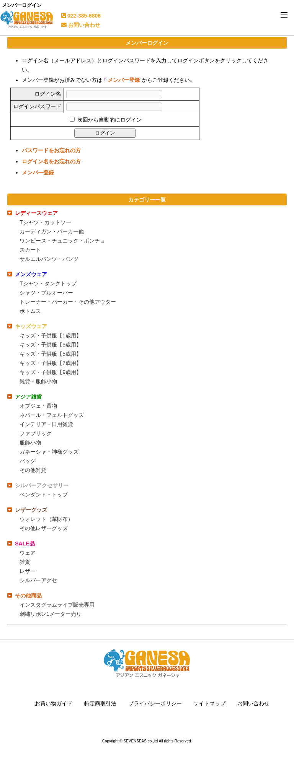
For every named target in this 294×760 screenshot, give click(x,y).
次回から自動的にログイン (109, 120)
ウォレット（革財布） (46, 519)
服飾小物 (30, 442)
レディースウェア (36, 213)
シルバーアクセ (38, 580)
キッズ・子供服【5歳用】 (51, 354)
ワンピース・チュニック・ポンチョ (62, 241)
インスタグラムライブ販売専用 (57, 605)
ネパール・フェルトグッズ (52, 415)
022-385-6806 (81, 16)
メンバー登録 (124, 80)
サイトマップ (209, 703)
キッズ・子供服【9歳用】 (51, 372)
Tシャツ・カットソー (45, 222)
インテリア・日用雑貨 (46, 424)
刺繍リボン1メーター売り (51, 614)
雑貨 (25, 562)
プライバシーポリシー (155, 703)
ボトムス (30, 311)
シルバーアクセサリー (42, 485)
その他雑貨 (33, 470)
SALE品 (24, 543)
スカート (30, 250)
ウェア (28, 553)
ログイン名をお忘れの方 (51, 161)
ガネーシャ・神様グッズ (49, 452)
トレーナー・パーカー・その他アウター (68, 302)
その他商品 (28, 595)
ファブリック (36, 433)
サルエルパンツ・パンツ (49, 259)
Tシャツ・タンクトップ (48, 283)
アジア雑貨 (28, 397)
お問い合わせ (80, 25)
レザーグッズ (31, 510)
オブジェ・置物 (38, 406)
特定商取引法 (100, 703)
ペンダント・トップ (44, 494)
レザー (28, 571)
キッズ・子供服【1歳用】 (51, 335)
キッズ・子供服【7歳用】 (51, 363)
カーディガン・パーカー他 (52, 231)
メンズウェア (31, 274)
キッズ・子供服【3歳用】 (51, 345)
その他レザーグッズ (44, 528)
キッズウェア (31, 326)
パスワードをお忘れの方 (51, 150)
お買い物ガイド (53, 703)
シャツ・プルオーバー (46, 293)
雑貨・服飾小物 (38, 381)
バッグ (28, 461)
